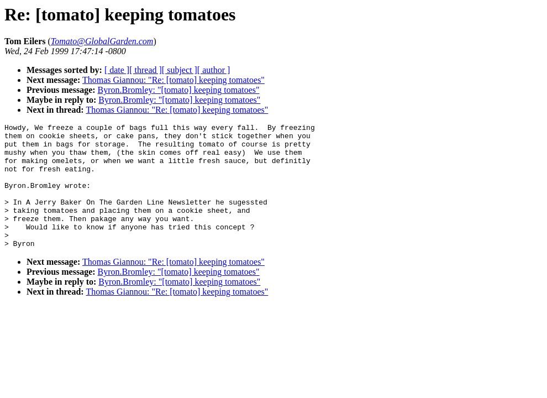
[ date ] (116, 70)
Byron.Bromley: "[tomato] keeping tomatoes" (179, 90)
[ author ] (213, 70)
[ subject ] (179, 70)
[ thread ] (145, 70)
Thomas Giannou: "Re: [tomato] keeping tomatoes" (173, 80)
